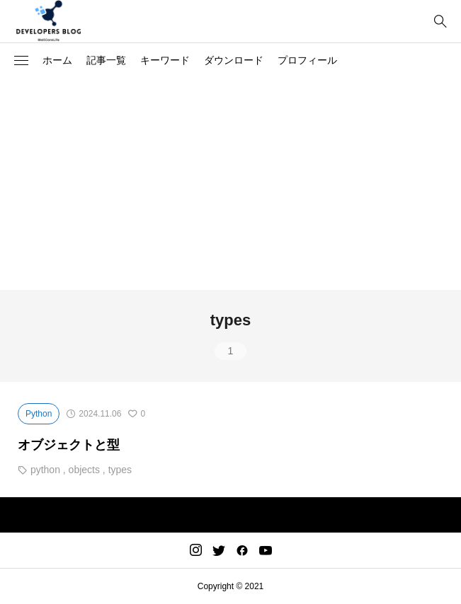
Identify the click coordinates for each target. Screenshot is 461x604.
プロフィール (307, 60)
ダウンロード (233, 60)
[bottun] (440, 21)
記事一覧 (106, 60)
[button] (21, 61)
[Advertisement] (230, 184)
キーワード (165, 60)
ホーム (57, 60)
